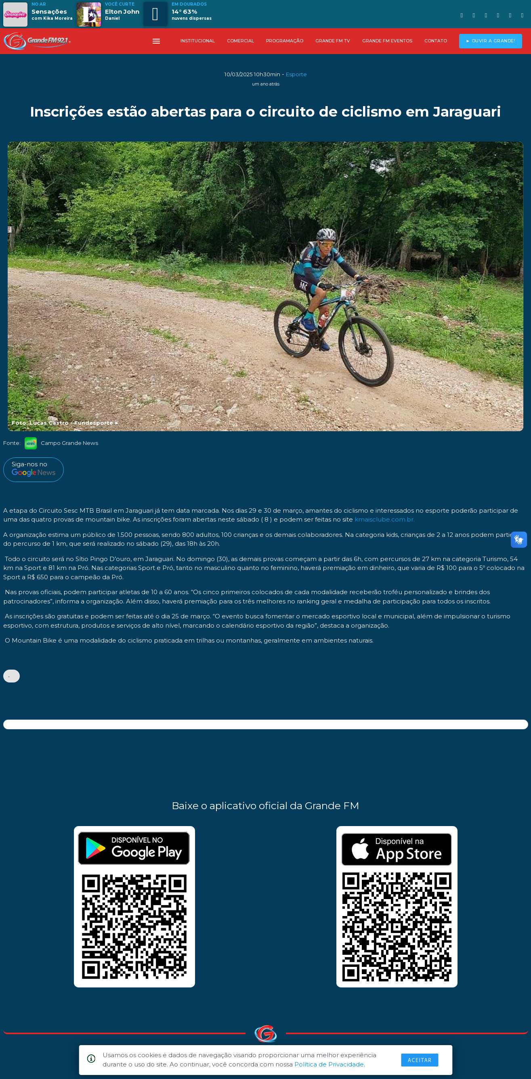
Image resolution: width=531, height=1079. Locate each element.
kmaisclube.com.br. (385, 520)
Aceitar (419, 1060)
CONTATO (435, 41)
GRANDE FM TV (332, 41)
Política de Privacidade (329, 1064)
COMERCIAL (240, 41)
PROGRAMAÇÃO (284, 41)
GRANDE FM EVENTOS (387, 41)
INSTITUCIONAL (197, 41)
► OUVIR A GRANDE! (490, 41)
